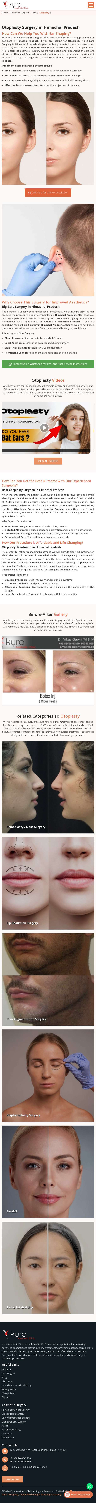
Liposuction (8, 1437)
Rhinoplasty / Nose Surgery (16, 1409)
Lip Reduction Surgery (13, 1413)
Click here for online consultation (48, 192)
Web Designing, (10, 1494)
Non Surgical (8, 1373)
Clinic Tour (7, 1381)
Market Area (8, 1393)
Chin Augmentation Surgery (16, 1417)
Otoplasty (7, 1433)
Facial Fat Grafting (11, 1429)
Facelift (5, 1425)
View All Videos (48, 461)
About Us (6, 1369)
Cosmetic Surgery (20, 12)
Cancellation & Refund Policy (16, 1385)
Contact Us (12, 1479)
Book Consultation (77, 1494)
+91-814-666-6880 (20, 1461)
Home (5, 12)
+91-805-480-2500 (20, 1458)
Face (34, 12)
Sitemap (6, 1397)
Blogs (5, 1377)
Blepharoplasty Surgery (14, 1421)
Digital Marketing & (30, 1494)
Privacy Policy (9, 1389)
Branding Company (51, 1494)
